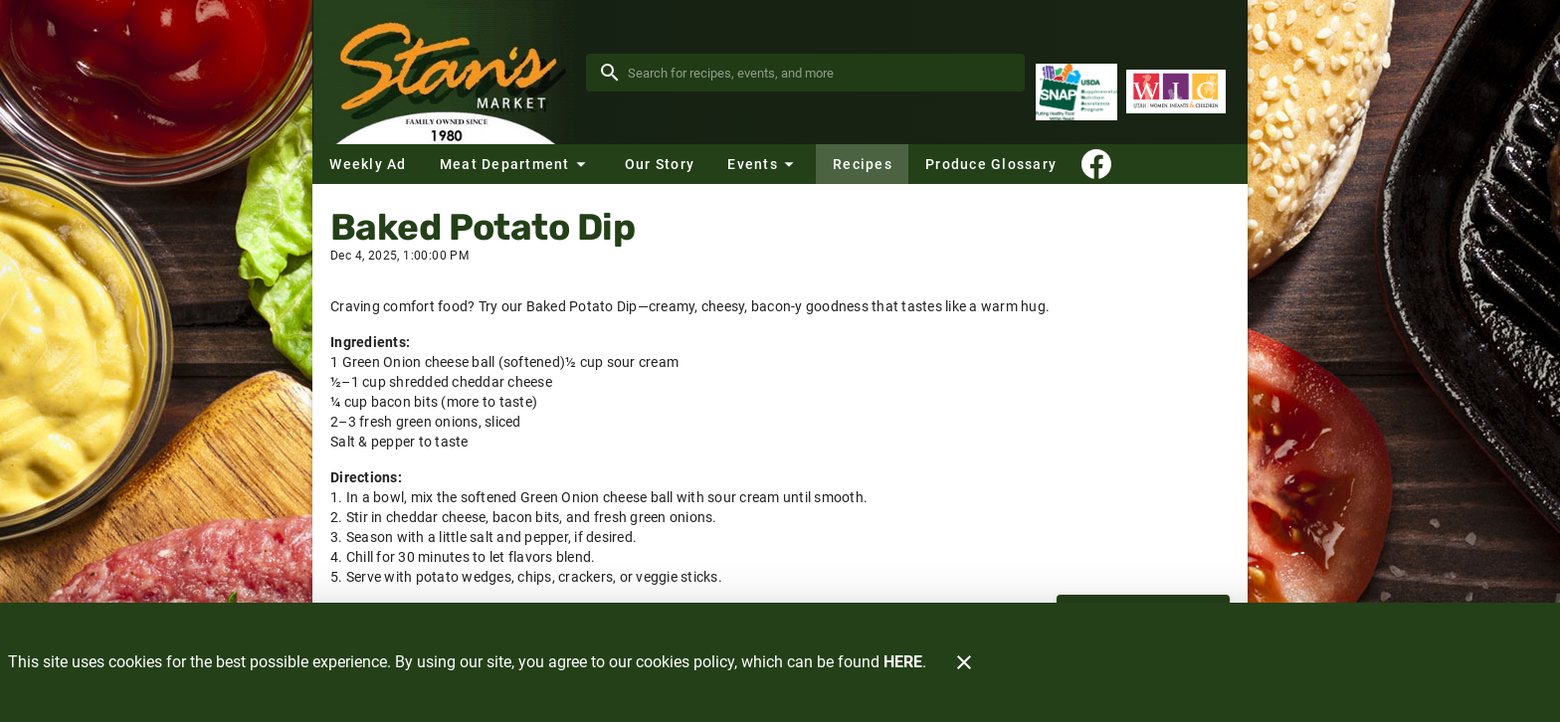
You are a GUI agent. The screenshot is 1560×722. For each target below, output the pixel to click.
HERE (902, 661)
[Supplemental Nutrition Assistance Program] (1076, 92)
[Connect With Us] (1096, 164)
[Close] (964, 662)
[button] (515, 164)
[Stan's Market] (449, 72)
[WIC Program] (1176, 92)
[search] (819, 73)
